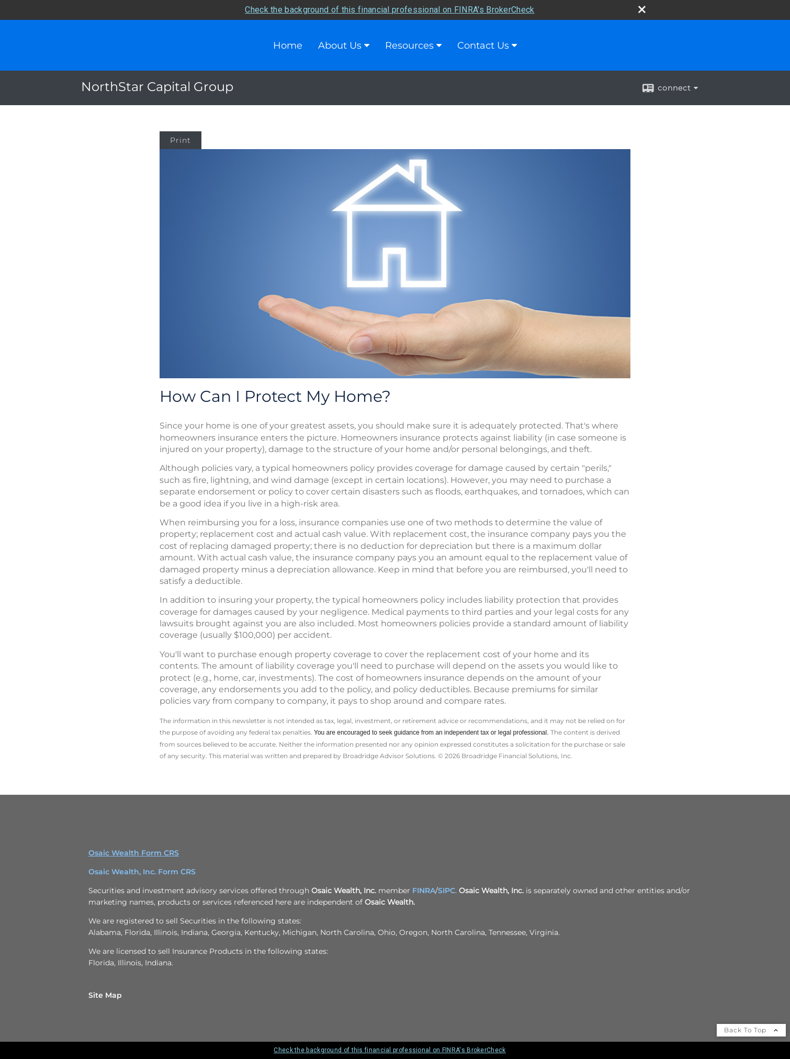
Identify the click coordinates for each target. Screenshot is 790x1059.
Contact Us (483, 45)
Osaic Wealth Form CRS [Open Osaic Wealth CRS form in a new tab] (133, 853)
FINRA (423, 890)
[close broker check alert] (642, 9)
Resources (409, 45)
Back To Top (751, 1030)
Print (180, 140)
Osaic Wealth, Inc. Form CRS (142, 871)
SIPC (446, 890)
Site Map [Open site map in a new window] (105, 995)
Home (287, 45)
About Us (340, 45)
